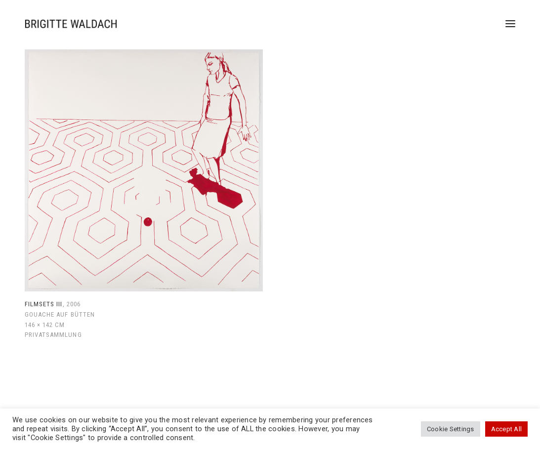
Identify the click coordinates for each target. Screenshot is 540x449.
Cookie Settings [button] (450, 429)
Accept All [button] (506, 429)
